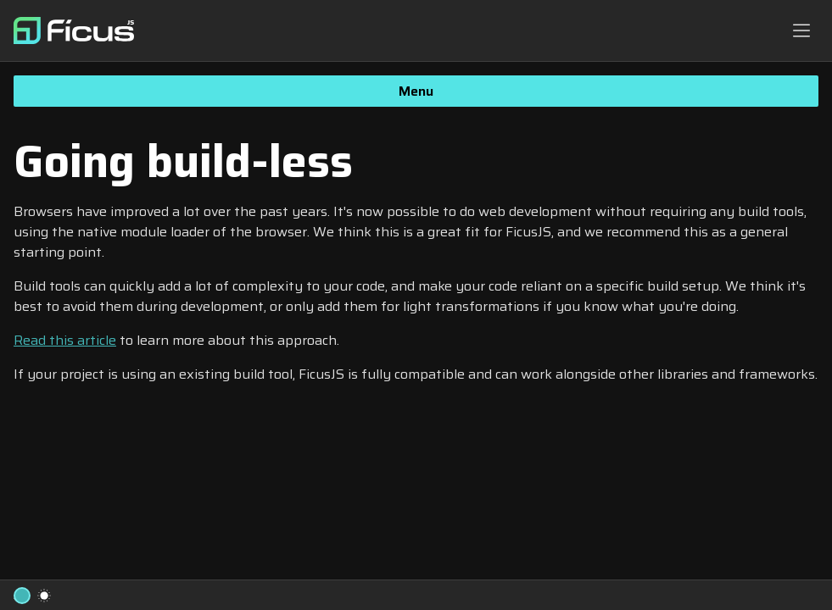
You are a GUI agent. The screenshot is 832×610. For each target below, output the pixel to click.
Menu (416, 91)
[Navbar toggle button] (801, 30)
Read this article (65, 340)
